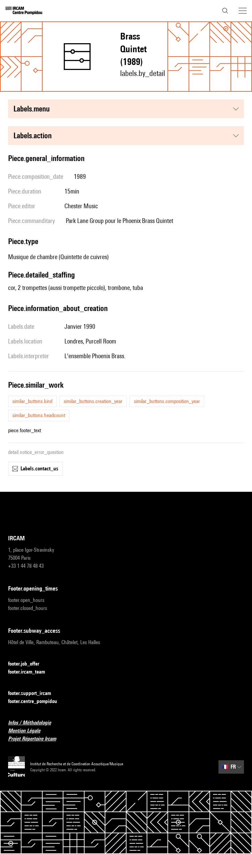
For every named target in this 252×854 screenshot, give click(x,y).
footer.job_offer (27, 664)
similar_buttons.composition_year (167, 401)
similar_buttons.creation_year (93, 401)
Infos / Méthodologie (33, 722)
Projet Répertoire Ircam (36, 739)
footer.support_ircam (33, 693)
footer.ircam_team (30, 672)
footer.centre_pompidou (36, 701)
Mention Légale (28, 730)
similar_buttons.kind (32, 401)
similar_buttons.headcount (38, 415)
